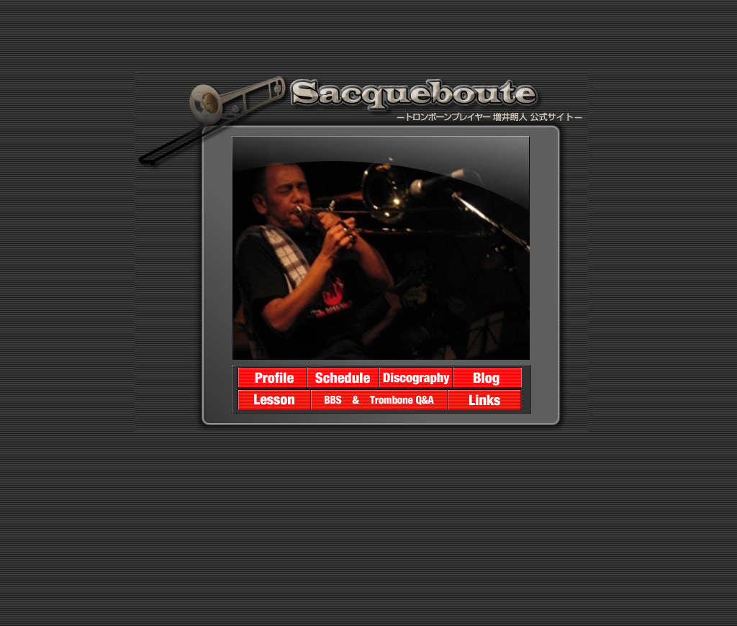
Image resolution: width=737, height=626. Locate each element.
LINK (485, 399)
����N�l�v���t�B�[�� (272, 378)
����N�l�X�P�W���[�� (343, 378)
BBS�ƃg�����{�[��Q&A (379, 399)
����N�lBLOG (487, 378)
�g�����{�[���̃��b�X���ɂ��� (274, 399)
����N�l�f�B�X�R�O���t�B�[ (416, 378)
